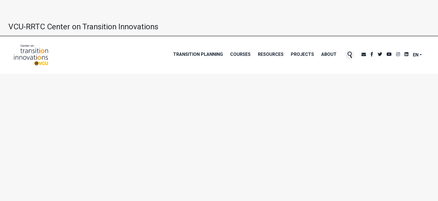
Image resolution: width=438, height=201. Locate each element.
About (329, 54)
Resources (271, 54)
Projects (302, 54)
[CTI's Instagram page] (398, 55)
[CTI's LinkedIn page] (406, 55)
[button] (349, 55)
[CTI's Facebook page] (371, 55)
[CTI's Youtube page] (389, 55)
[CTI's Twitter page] (379, 55)
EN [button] (415, 55)
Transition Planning (198, 54)
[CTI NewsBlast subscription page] (363, 55)
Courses (240, 54)
